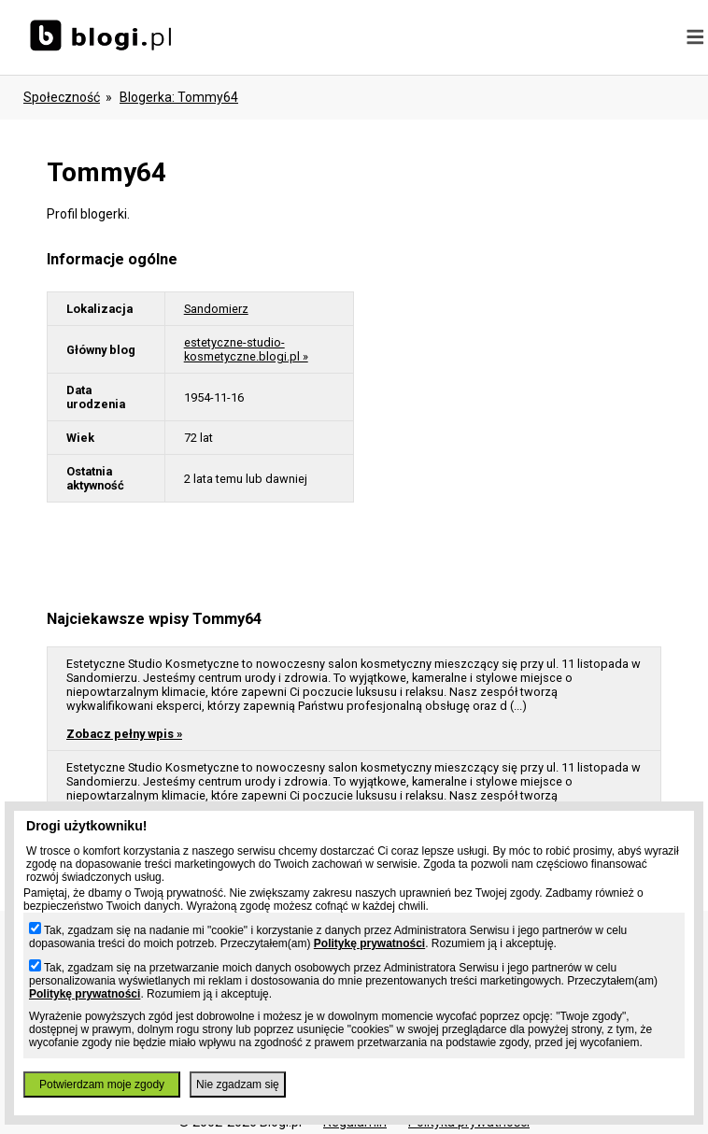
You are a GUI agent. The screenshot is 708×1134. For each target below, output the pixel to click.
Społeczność (61, 97)
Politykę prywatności (369, 943)
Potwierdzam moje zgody (101, 1084)
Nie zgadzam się (237, 1084)
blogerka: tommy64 (179, 97)
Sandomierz (216, 309)
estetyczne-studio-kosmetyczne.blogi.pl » (246, 349)
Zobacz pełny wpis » (124, 734)
